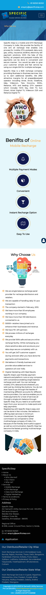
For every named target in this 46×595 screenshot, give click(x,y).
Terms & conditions (10, 497)
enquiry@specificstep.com (32, 7)
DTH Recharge (11, 489)
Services (6, 485)
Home (5, 472)
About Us (6, 475)
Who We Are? (10, 477)
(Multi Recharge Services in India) (29, 588)
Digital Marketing (12, 494)
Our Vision (9, 480)
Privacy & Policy (9, 499)
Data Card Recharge (13, 492)
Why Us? (8, 482)
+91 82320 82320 (37, 3)
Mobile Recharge (12, 487)
